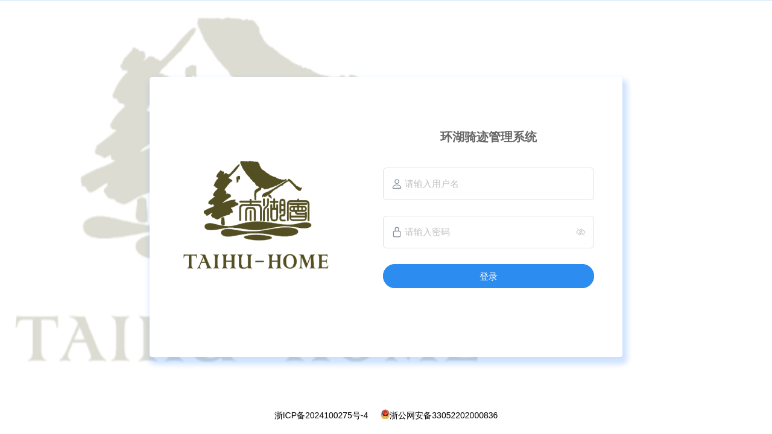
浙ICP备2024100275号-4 (321, 415)
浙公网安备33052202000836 (444, 415)
